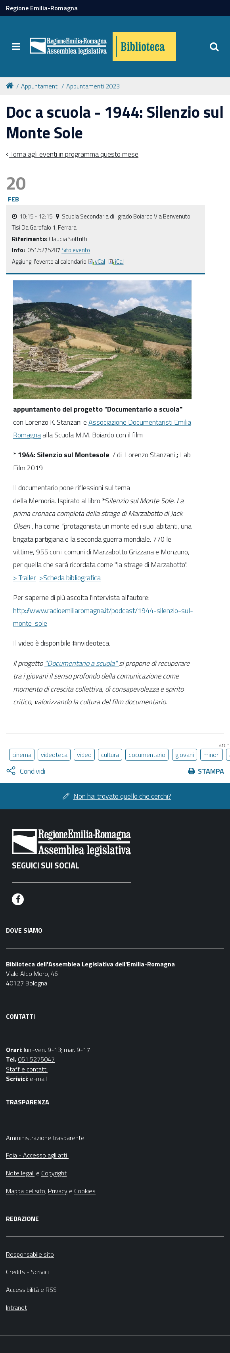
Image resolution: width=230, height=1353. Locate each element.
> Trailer (24, 577)
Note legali (20, 1173)
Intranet (16, 1307)
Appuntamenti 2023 (93, 86)
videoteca (54, 754)
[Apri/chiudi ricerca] (214, 46)
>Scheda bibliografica (70, 577)
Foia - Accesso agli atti (37, 1155)
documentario (146, 754)
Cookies (85, 1191)
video (84, 754)
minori (211, 754)
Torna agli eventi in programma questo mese (73, 154)
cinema (21, 754)
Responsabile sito (30, 1254)
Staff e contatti (27, 1069)
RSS (51, 1289)
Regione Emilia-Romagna (42, 8)
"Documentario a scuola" (81, 663)
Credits (15, 1271)
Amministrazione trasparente (45, 1137)
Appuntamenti (40, 86)
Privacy (57, 1191)
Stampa (211, 771)
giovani (184, 754)
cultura (110, 754)
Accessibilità (22, 1289)
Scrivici (40, 1271)
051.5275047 (36, 1059)
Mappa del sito (25, 1191)
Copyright (54, 1173)
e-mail (38, 1078)
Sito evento (75, 250)
